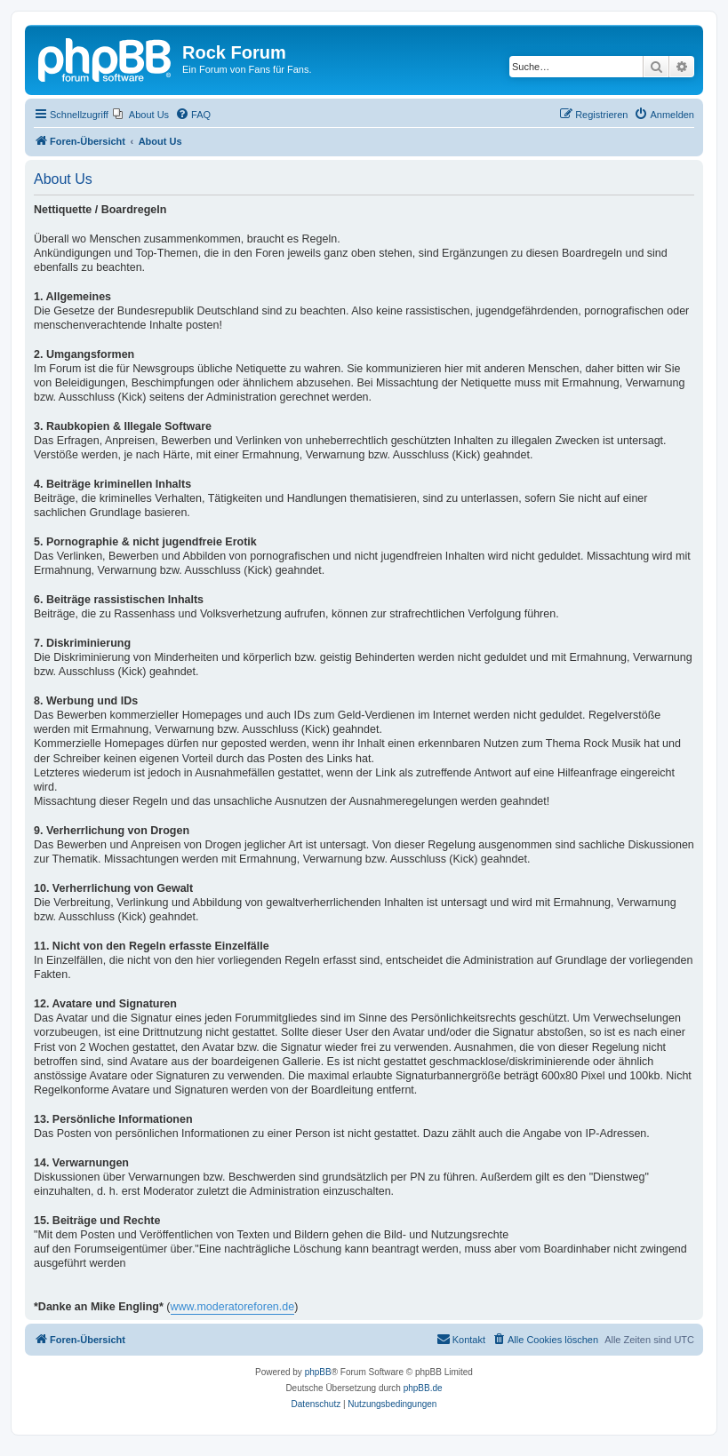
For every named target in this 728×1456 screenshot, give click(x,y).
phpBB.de (423, 1388)
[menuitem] (141, 114)
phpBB (318, 1372)
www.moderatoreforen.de (233, 1307)
